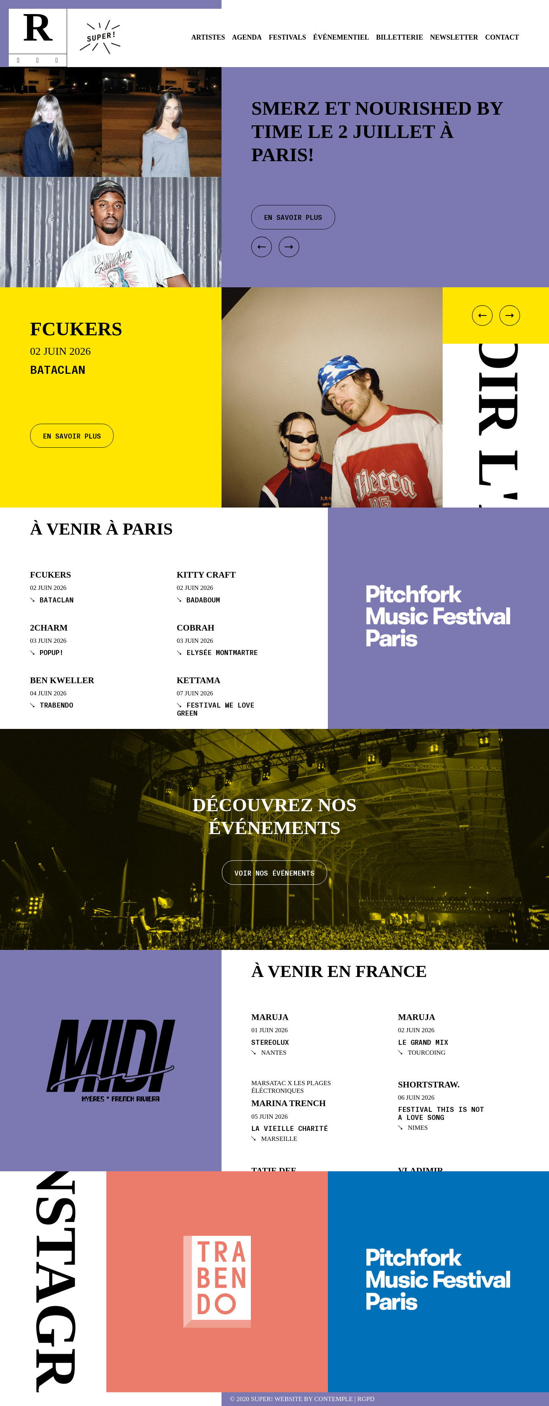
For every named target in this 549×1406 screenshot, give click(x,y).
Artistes (208, 37)
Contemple (333, 1399)
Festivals (287, 37)
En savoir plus (72, 435)
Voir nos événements (274, 872)
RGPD (365, 1399)
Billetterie (399, 37)
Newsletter (454, 37)
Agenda (247, 37)
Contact (502, 37)
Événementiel (341, 37)
